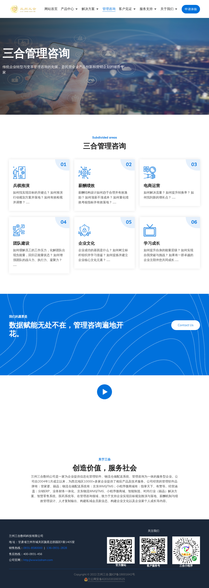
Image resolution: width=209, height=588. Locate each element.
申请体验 (191, 9)
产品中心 (68, 9)
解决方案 (89, 9)
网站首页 (51, 9)
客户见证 (126, 9)
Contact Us (185, 325)
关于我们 (167, 9)
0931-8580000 (32, 548)
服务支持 (146, 9)
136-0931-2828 (57, 548)
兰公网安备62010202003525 (106, 579)
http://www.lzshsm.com (38, 560)
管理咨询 (109, 9)
